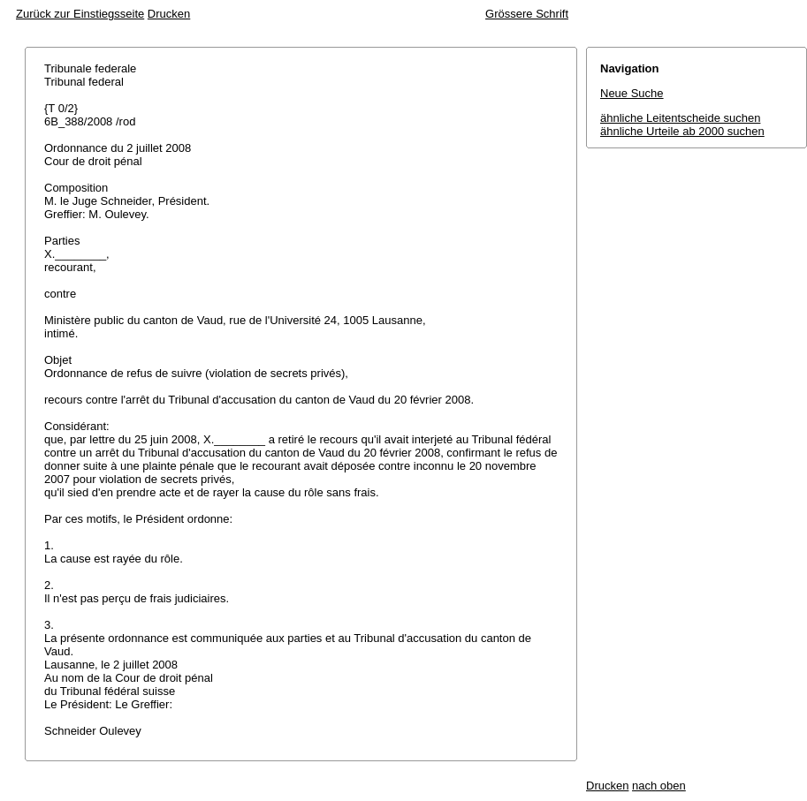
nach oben (659, 785)
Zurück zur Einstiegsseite (80, 13)
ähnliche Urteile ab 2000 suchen (682, 131)
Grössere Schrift (526, 13)
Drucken (169, 13)
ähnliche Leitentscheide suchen (680, 118)
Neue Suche (632, 93)
